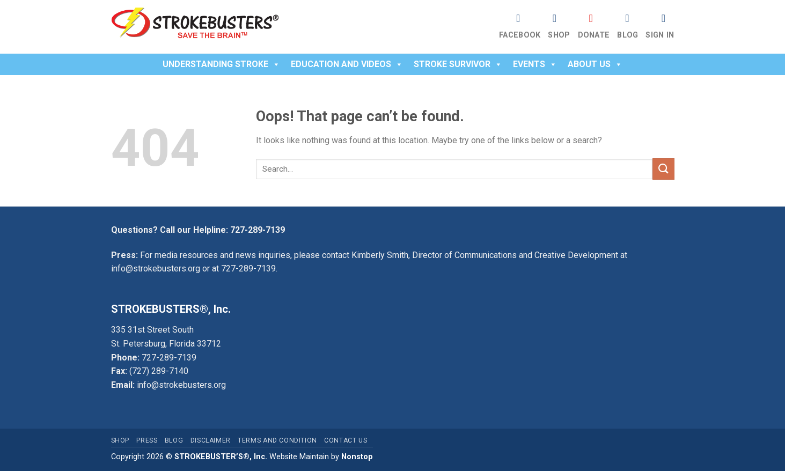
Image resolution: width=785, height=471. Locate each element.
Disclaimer (210, 440)
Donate (594, 35)
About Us (595, 64)
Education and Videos (347, 64)
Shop (559, 35)
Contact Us (345, 440)
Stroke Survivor (458, 64)
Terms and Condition (277, 440)
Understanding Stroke (221, 64)
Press (146, 440)
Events (535, 64)
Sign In (659, 35)
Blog (627, 35)
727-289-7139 (257, 230)
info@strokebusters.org (155, 268)
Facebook (519, 35)
